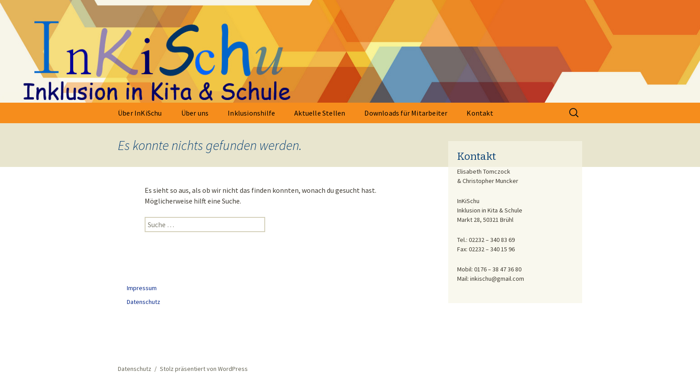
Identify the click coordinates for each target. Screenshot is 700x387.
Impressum (142, 288)
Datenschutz (143, 302)
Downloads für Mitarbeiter (405, 112)
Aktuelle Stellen (319, 112)
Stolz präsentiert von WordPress (204, 369)
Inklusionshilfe (251, 112)
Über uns (195, 112)
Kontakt (480, 112)
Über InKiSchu (140, 112)
